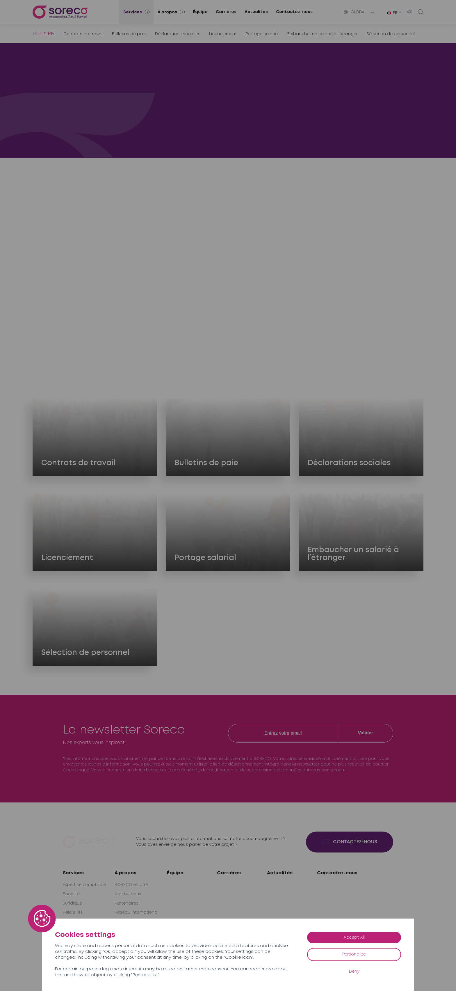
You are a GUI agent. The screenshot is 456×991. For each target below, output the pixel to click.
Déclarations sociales (177, 34)
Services (73, 873)
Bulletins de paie (129, 34)
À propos (125, 873)
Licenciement (223, 34)
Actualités (256, 12)
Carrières (226, 12)
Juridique (72, 903)
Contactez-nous (294, 12)
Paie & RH (72, 912)
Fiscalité (71, 894)
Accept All (354, 937)
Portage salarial (262, 34)
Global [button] (355, 12)
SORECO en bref (131, 885)
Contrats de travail (83, 34)
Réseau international (136, 912)
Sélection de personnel (390, 34)
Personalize (354, 954)
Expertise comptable (84, 885)
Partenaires (126, 903)
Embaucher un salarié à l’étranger (322, 34)
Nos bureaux (128, 894)
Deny (354, 971)
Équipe (200, 12)
